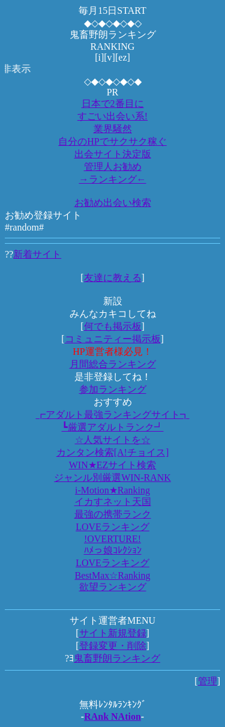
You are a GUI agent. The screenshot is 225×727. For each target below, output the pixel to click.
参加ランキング (112, 389)
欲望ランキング (112, 587)
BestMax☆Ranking (113, 575)
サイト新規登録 (112, 633)
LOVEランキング (112, 527)
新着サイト (37, 254)
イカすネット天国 (112, 501)
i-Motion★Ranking (112, 490)
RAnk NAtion (112, 716)
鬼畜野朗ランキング (117, 658)
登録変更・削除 (112, 646)
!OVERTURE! (112, 539)
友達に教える (113, 278)
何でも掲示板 (113, 326)
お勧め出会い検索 (112, 203)
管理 (207, 681)
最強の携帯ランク (112, 514)
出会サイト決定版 (112, 154)
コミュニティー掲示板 (113, 339)
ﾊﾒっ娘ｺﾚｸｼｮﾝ (113, 550)
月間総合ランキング (113, 364)
